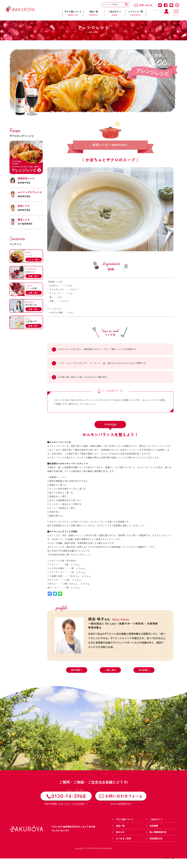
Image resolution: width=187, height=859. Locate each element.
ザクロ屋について (124, 819)
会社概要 (154, 826)
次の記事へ (144, 670)
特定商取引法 (156, 838)
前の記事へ (77, 670)
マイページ (166, 14)
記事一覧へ (34, 276)
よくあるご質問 (123, 838)
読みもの (120, 832)
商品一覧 (120, 826)
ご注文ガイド (156, 819)
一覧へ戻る (110, 670)
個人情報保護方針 (158, 832)
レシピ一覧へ (34, 259)
